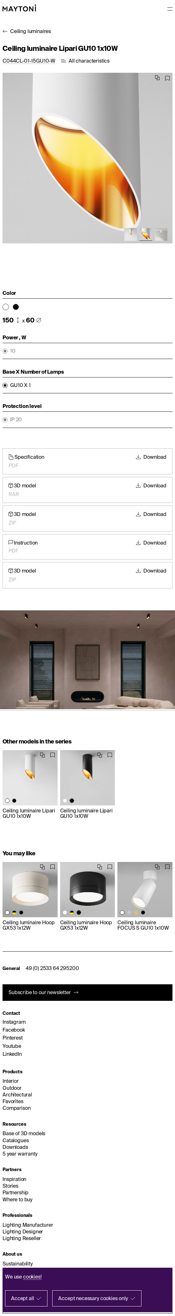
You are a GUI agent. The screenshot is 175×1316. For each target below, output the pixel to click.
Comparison (16, 1108)
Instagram (14, 1022)
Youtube (12, 1046)
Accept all (22, 1298)
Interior (11, 1081)
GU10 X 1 (20, 385)
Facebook (14, 1030)
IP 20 (16, 419)
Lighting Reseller (22, 1238)
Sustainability (18, 1263)
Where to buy (17, 1199)
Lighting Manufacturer (28, 1225)
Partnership (15, 1192)
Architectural (17, 1094)
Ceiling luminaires (30, 31)
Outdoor (12, 1088)
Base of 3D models (24, 1133)
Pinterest (13, 1038)
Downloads (15, 1147)
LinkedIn (12, 1054)
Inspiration (14, 1179)
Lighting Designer (23, 1231)
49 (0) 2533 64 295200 (52, 968)
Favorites (13, 1101)
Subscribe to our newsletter (40, 992)
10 (13, 351)
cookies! (32, 1276)
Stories (10, 1186)
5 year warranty (20, 1154)
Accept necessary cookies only (93, 1298)
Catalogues (15, 1140)
